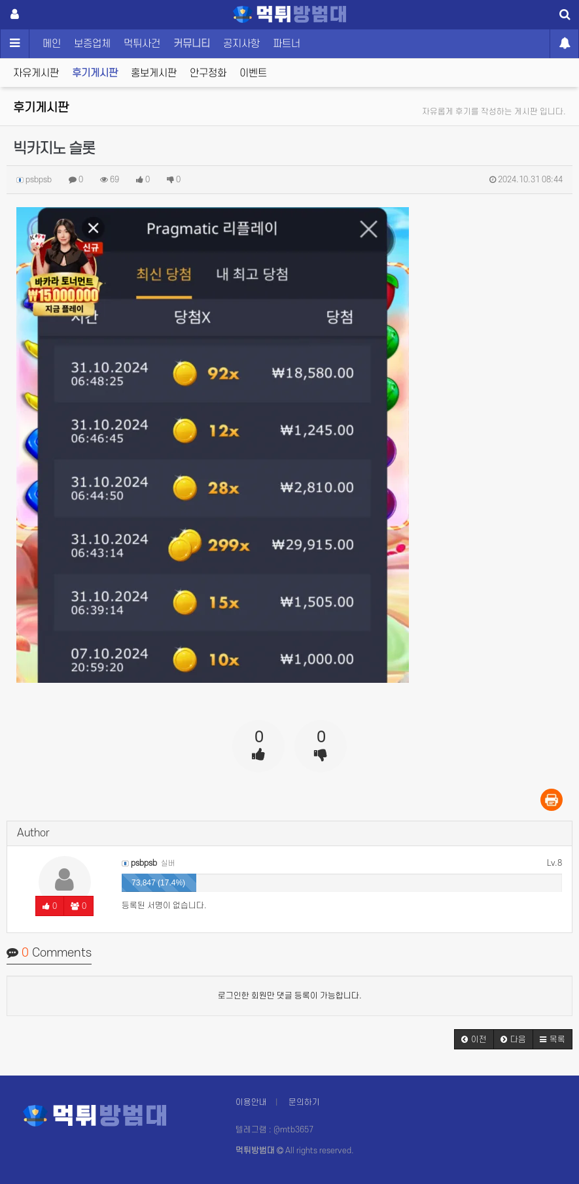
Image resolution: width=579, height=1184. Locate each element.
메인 (52, 44)
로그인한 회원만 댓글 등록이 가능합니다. (290, 995)
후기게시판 (95, 73)
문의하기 (304, 1102)
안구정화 (208, 73)
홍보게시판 (154, 73)
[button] (474, 1039)
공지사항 (241, 44)
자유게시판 (36, 73)
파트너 (286, 44)
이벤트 (253, 73)
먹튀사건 (142, 44)
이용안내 (251, 1102)
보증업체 (92, 44)
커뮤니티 (191, 44)
